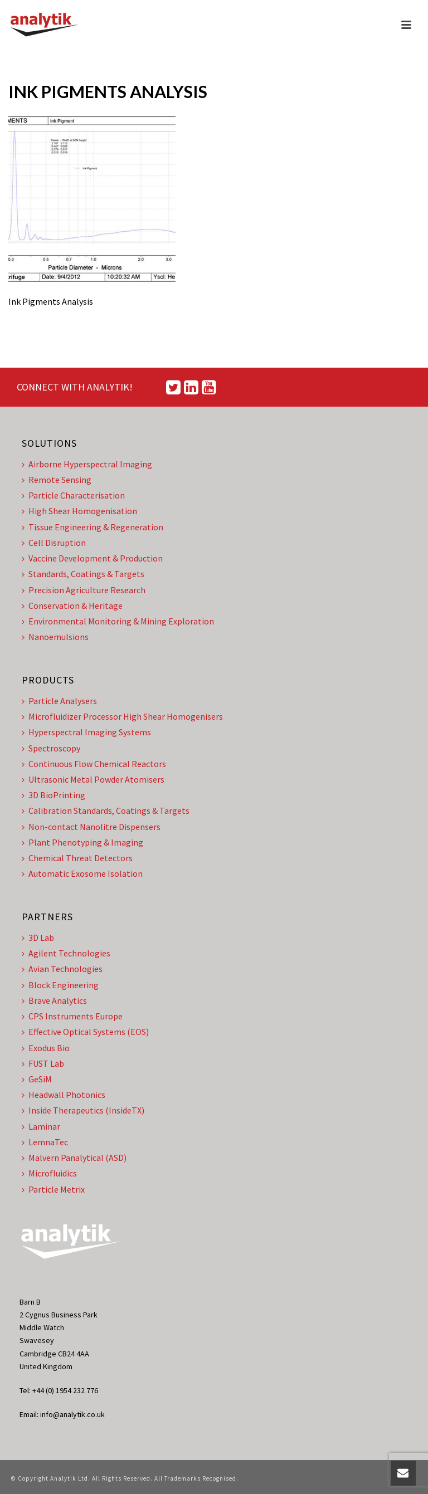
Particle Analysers (59, 701)
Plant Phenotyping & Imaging (82, 842)
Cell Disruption (54, 543)
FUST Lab (43, 1063)
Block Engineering (60, 985)
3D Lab (38, 937)
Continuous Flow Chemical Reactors (94, 764)
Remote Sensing (56, 480)
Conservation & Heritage (72, 605)
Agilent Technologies (66, 953)
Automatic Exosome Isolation (82, 873)
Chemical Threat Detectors (77, 858)
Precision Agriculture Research (83, 590)
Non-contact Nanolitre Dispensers (91, 827)
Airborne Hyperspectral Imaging (87, 464)
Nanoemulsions (55, 637)
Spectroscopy (51, 748)
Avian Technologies (62, 969)
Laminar (41, 1126)
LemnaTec (45, 1142)
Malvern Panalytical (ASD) (74, 1158)
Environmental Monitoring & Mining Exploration (118, 621)
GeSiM (37, 1079)
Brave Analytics (54, 1000)
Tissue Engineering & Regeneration (92, 527)
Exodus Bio (46, 1048)
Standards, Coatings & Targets (83, 574)
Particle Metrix (53, 1189)
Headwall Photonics (63, 1095)
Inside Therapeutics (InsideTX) (83, 1110)
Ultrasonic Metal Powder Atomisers (93, 779)
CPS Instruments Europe (72, 1016)
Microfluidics (49, 1173)
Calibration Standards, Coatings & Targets (105, 810)
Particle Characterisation (73, 495)
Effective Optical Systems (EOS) (85, 1032)
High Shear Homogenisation (79, 511)
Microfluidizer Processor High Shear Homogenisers (122, 716)
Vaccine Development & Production (92, 558)
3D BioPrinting (53, 795)
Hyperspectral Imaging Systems (86, 732)
